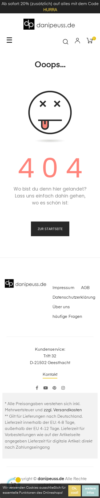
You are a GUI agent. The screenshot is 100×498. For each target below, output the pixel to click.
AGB (85, 288)
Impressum (63, 288)
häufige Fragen (67, 317)
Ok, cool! (74, 491)
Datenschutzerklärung (74, 297)
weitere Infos (90, 491)
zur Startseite (50, 229)
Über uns (61, 307)
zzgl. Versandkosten (63, 410)
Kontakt (50, 375)
